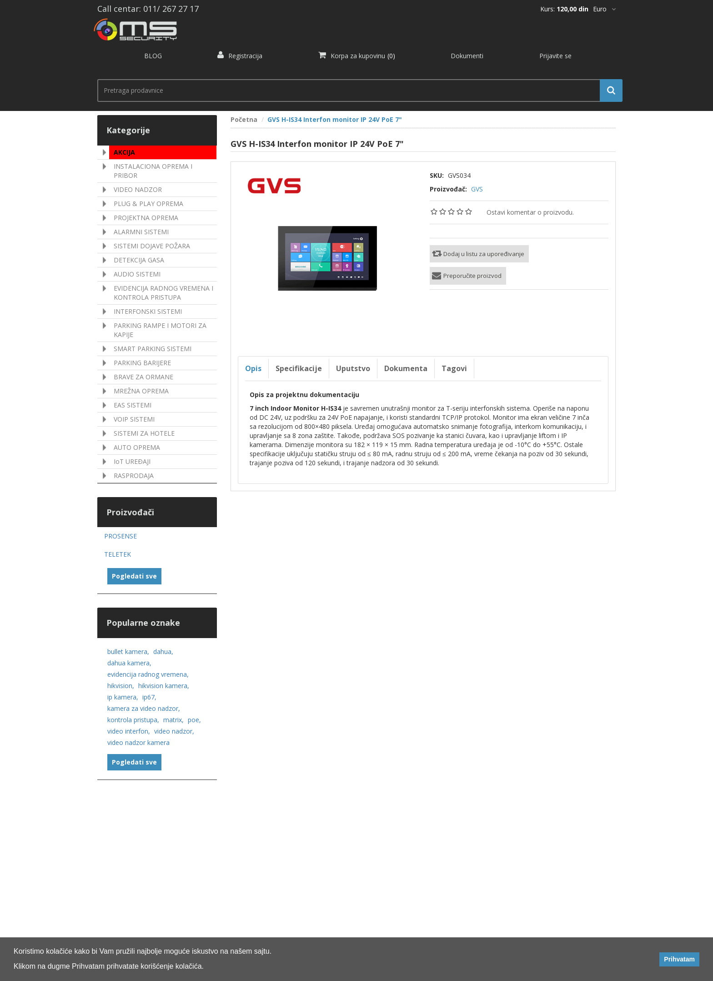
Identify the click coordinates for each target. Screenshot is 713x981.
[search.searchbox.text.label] (356, 90)
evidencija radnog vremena (148, 674)
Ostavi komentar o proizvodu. (530, 212)
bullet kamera (128, 651)
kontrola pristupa (133, 719)
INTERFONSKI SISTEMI (148, 311)
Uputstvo (353, 368)
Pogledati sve (134, 576)
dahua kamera (129, 663)
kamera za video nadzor (143, 708)
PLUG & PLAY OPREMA (148, 203)
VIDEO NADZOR (138, 189)
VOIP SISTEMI (134, 419)
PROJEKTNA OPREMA (146, 217)
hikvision (120, 685)
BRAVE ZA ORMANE (143, 376)
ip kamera (122, 697)
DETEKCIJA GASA (139, 260)
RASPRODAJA (134, 475)
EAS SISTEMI (132, 405)
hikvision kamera (163, 685)
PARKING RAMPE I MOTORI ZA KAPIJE (160, 330)
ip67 (149, 697)
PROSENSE (120, 536)
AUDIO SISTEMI (137, 274)
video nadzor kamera (138, 742)
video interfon (128, 731)
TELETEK (117, 554)
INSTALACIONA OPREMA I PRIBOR (153, 171)
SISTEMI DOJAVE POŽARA (152, 245)
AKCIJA (124, 152)
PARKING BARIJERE (142, 362)
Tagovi (454, 368)
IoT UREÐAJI (132, 461)
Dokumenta (405, 368)
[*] (604, 9)
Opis (253, 368)
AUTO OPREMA (137, 447)
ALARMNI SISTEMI (141, 231)
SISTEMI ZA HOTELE (144, 433)
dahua (163, 651)
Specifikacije (299, 368)
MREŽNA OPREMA (141, 391)
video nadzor (174, 731)
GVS (477, 189)
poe (194, 719)
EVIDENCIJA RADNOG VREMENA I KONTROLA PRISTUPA (163, 293)
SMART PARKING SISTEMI (152, 348)
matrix (173, 719)
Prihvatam (679, 959)
